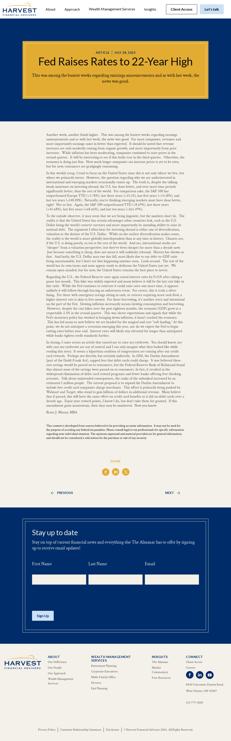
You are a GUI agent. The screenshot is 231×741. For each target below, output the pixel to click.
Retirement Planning (103, 666)
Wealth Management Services (112, 9)
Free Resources (161, 678)
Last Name (97, 564)
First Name (42, 564)
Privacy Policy (46, 730)
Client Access (181, 9)
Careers (190, 668)
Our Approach (57, 673)
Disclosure (112, 730)
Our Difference (57, 662)
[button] (50, 9)
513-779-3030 (194, 703)
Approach (72, 9)
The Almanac (160, 662)
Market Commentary (160, 670)
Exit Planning (99, 688)
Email (150, 564)
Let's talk (212, 9)
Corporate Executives (104, 671)
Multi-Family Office (103, 677)
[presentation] (66, 598)
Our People (55, 668)
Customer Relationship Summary (80, 730)
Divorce (96, 683)
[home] (20, 9)
